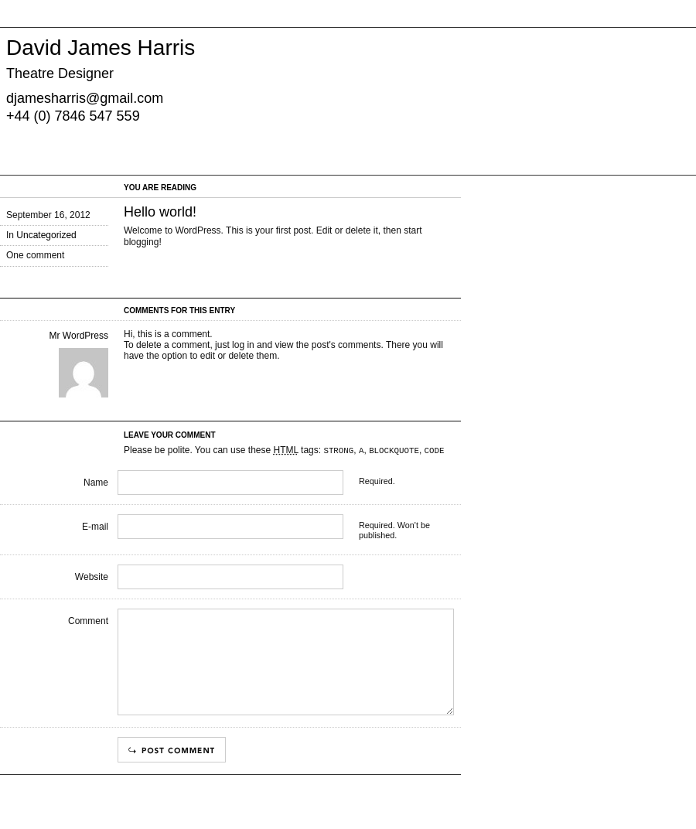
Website (91, 576)
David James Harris (100, 48)
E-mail (95, 526)
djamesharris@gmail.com (84, 98)
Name (96, 482)
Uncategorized (46, 235)
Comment (88, 621)
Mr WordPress (78, 335)
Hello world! (160, 212)
